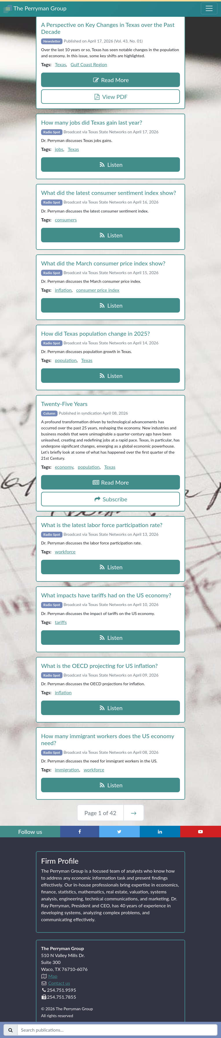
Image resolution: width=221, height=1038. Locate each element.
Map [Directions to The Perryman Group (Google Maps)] (53, 976)
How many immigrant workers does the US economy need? (107, 739)
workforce (65, 551)
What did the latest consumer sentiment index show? (108, 192)
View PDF (110, 96)
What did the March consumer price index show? (103, 263)
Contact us (59, 983)
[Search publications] (117, 1030)
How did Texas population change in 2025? (95, 333)
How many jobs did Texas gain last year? (91, 122)
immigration (67, 769)
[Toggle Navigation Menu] (209, 8)
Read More (110, 79)
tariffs (61, 622)
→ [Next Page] (134, 812)
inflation (63, 290)
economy (64, 467)
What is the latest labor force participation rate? (102, 524)
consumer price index (97, 290)
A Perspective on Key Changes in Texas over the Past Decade (107, 28)
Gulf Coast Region (89, 64)
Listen (110, 164)
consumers (66, 219)
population (66, 360)
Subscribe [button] (110, 499)
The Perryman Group (35, 9)
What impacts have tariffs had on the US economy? (106, 595)
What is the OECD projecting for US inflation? (99, 665)
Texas (60, 64)
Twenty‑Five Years (64, 403)
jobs (59, 149)
